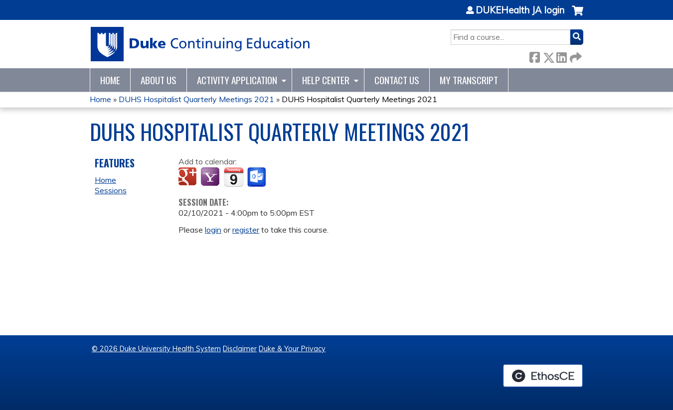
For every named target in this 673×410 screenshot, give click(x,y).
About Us (158, 80)
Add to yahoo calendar (211, 177)
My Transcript (469, 80)
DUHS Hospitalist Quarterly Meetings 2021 (196, 99)
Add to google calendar (188, 177)
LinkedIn (561, 55)
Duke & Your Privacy (292, 348)
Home (110, 80)
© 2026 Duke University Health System (156, 348)
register (245, 230)
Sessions (111, 190)
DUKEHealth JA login (520, 10)
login (213, 230)
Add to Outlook (257, 177)
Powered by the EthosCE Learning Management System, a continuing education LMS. (543, 376)
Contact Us (396, 80)
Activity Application (237, 80)
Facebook (534, 55)
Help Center (325, 80)
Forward (575, 55)
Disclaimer (240, 348)
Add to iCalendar (233, 177)
